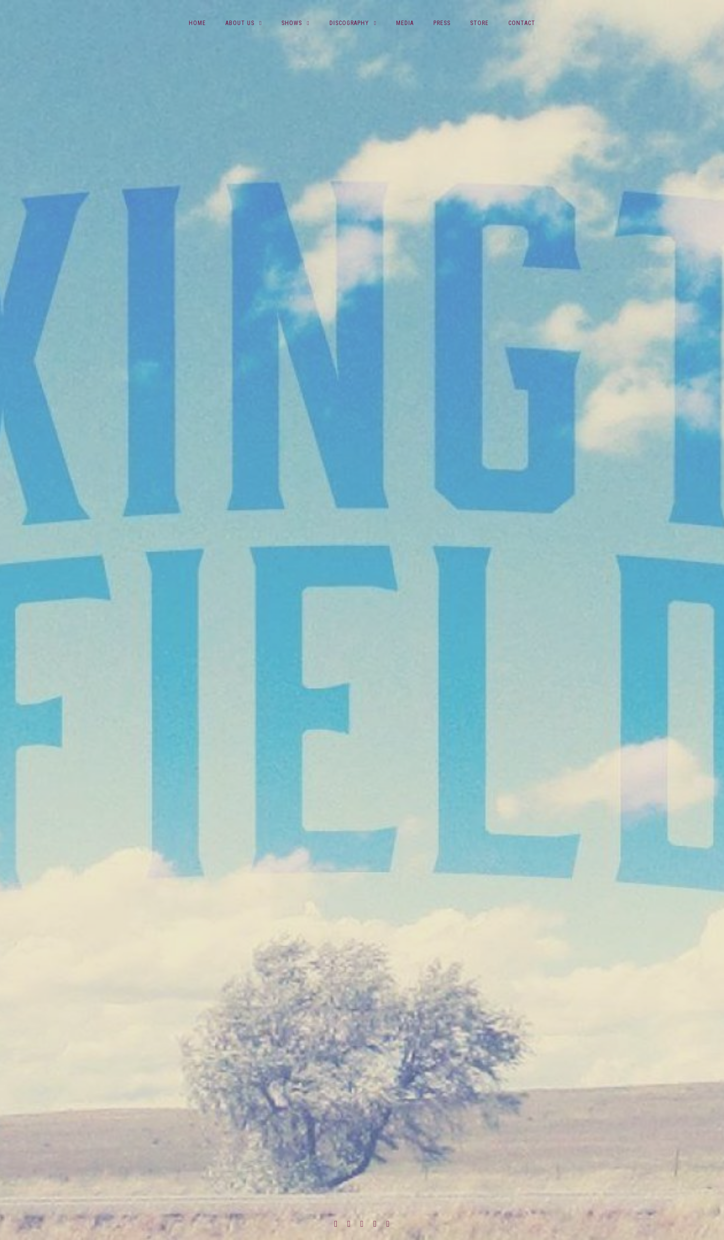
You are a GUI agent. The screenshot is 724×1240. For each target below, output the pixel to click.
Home (197, 23)
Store (479, 23)
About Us (239, 23)
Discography (349, 23)
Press (441, 23)
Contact (521, 23)
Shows (291, 23)
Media (405, 23)
